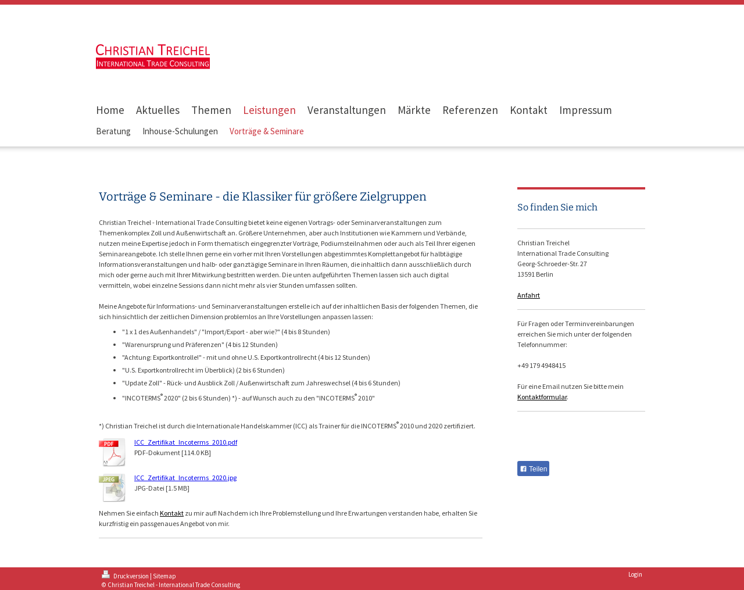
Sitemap (164, 576)
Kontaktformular (542, 396)
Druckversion (126, 576)
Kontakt (172, 513)
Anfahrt (528, 295)
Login (635, 574)
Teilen (533, 469)
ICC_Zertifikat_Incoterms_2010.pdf (185, 442)
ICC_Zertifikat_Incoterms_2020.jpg (185, 477)
